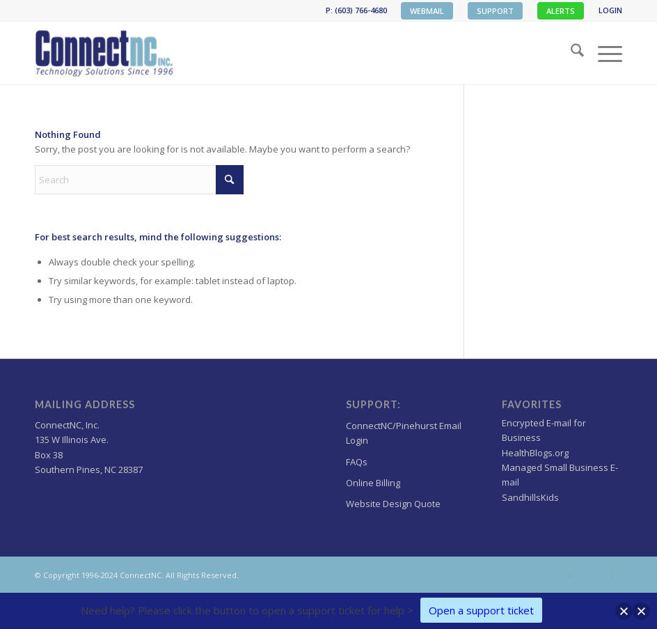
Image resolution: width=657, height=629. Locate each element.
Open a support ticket (481, 610)
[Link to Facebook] (590, 574)
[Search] (570, 53)
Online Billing (373, 482)
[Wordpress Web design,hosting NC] (105, 53)
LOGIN (610, 10)
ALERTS (560, 11)
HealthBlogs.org (535, 452)
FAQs (356, 462)
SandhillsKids (530, 497)
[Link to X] (570, 574)
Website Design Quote (393, 503)
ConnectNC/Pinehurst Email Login (403, 432)
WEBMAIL (427, 11)
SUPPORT (495, 11)
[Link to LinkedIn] (611, 574)
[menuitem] (427, 11)
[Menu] (603, 53)
